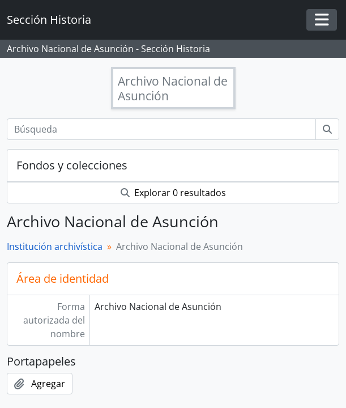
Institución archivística (54, 246)
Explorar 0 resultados (173, 192)
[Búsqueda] (161, 129)
